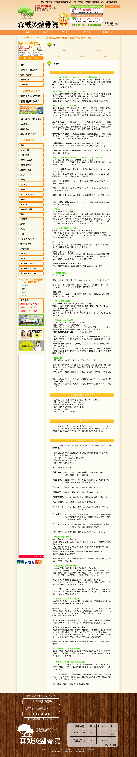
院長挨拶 (25, 285)
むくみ (28, 273)
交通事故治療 (108, 32)
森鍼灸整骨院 (68, 751)
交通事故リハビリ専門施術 (30, 96)
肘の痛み (23, 254)
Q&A (23, 289)
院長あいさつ (70, 749)
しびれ (28, 268)
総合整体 (86, 32)
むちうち (23, 185)
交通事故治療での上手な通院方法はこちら (29, 102)
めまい (106, 56)
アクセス (65, 32)
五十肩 (23, 180)
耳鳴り (82, 56)
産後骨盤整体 (25, 80)
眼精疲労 (100, 50)
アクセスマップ (112, 6)
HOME (27, 32)
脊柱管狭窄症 (25, 165)
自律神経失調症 (26, 209)
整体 (22, 65)
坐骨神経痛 (24, 155)
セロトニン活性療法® (28, 70)
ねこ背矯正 (24, 124)
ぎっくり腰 (24, 150)
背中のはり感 (25, 244)
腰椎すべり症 (25, 170)
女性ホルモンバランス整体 (30, 119)
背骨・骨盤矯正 (26, 75)
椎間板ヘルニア (26, 160)
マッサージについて (28, 85)
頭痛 (64, 50)
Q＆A (80, 749)
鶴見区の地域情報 (88, 749)
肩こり (23, 175)
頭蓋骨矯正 (24, 129)
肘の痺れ (23, 259)
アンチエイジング (27, 239)
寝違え (23, 190)
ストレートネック (27, 194)
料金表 (46, 32)
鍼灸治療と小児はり (28, 134)
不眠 (58, 56)
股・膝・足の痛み (27, 263)
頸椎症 (23, 199)
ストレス (23, 204)
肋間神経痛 (24, 249)
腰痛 (22, 145)
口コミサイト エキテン (36, 556)
